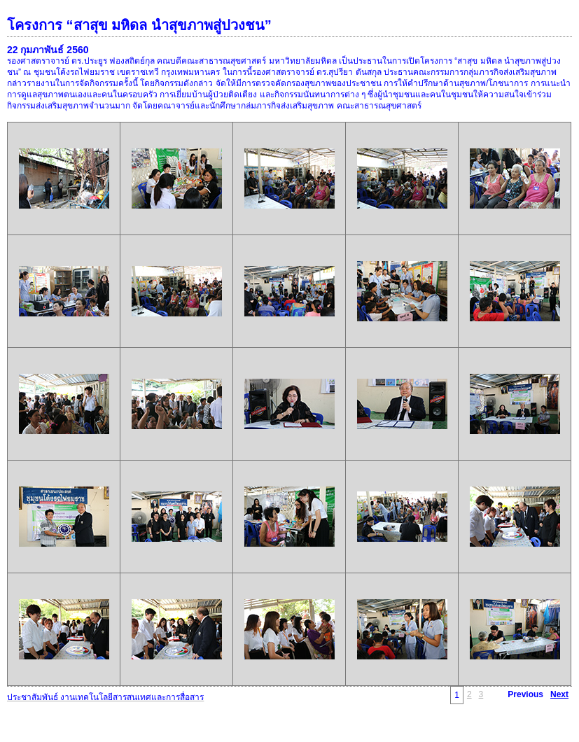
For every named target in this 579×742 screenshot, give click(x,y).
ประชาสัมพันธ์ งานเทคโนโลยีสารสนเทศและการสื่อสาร (105, 697)
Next (559, 694)
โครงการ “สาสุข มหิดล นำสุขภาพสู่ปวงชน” (139, 25)
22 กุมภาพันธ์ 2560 (48, 49)
